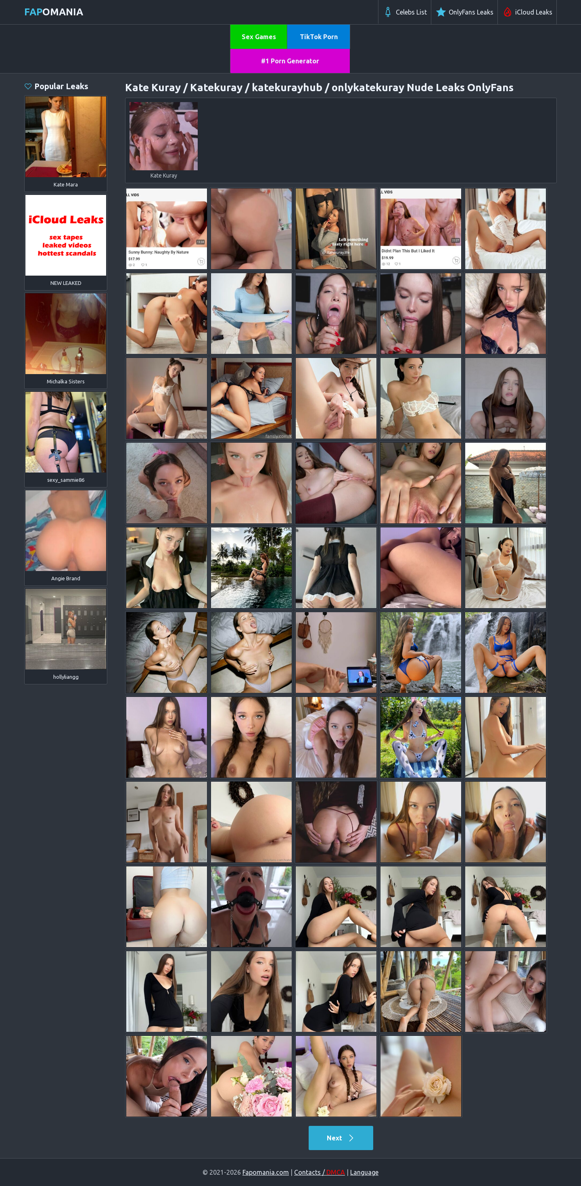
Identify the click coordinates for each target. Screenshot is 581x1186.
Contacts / (319, 1172)
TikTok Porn (319, 36)
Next (341, 1138)
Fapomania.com (265, 1172)
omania (53, 11)
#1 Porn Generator (290, 61)
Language (364, 1172)
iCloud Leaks (527, 12)
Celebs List (404, 12)
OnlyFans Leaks (464, 12)
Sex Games (259, 36)
